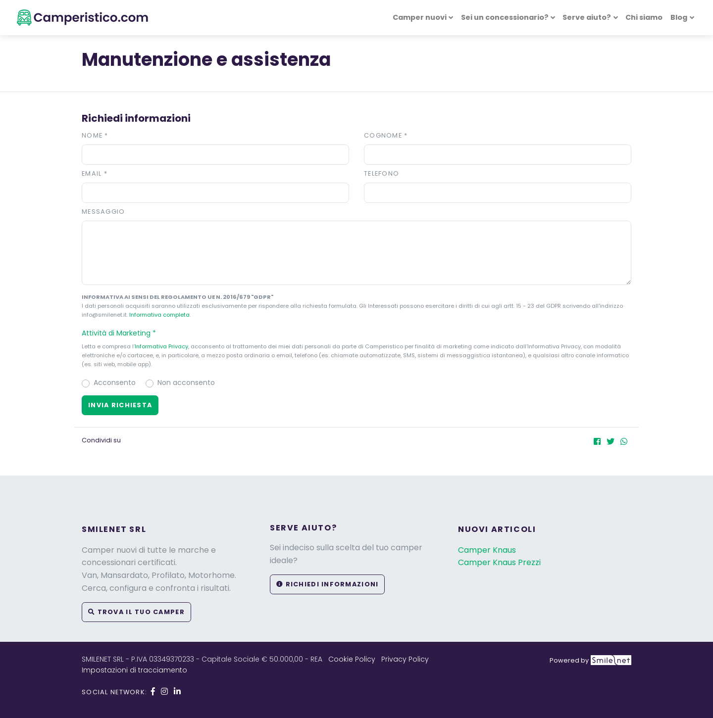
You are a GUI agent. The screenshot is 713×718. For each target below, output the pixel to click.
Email (94, 173)
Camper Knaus (487, 550)
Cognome (386, 135)
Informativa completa (159, 315)
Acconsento (115, 382)
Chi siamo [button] (643, 17)
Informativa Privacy (161, 346)
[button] (356, 333)
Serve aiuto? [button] (586, 17)
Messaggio (103, 211)
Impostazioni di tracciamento (134, 670)
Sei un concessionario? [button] (505, 17)
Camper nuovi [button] (420, 17)
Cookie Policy (351, 659)
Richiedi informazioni (327, 584)
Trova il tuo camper (136, 612)
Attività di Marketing (123, 333)
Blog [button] (678, 17)
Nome (95, 135)
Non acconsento (186, 382)
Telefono (381, 173)
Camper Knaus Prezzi (499, 562)
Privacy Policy (405, 659)
